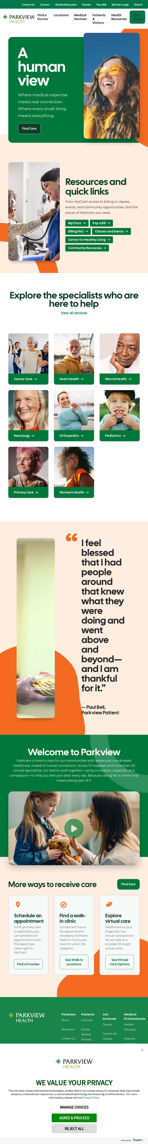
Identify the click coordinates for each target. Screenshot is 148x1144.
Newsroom (68, 1030)
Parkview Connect (136, 1035)
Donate (86, 4)
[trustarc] (137, 1140)
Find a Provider (28, 964)
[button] (142, 1050)
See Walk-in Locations (74, 962)
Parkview (69, 1014)
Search (138, 4)
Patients (89, 1014)
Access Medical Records (87, 1035)
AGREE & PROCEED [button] (74, 1117)
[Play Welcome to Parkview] (74, 828)
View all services (74, 313)
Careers (45, 4)
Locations (61, 15)
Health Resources (119, 17)
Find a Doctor (43, 17)
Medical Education (66, 4)
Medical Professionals (136, 1017)
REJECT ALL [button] (74, 1128)
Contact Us (28, 4)
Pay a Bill (101, 4)
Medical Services (80, 17)
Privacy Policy (91, 1097)
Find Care (137, 17)
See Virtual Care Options (120, 962)
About (65, 1021)
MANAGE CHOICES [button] (74, 1107)
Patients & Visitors (99, 19)
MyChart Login (120, 4)
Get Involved (111, 1017)
